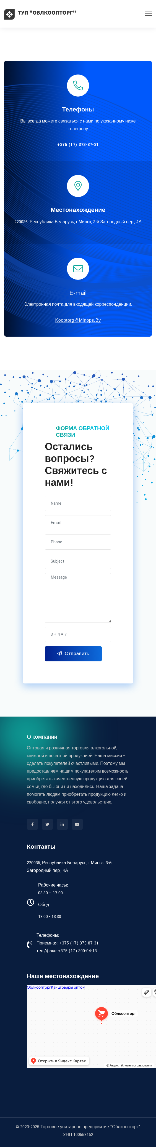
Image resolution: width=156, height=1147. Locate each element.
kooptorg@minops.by (78, 320)
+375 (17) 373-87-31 (78, 145)
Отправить (73, 654)
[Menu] (148, 14)
